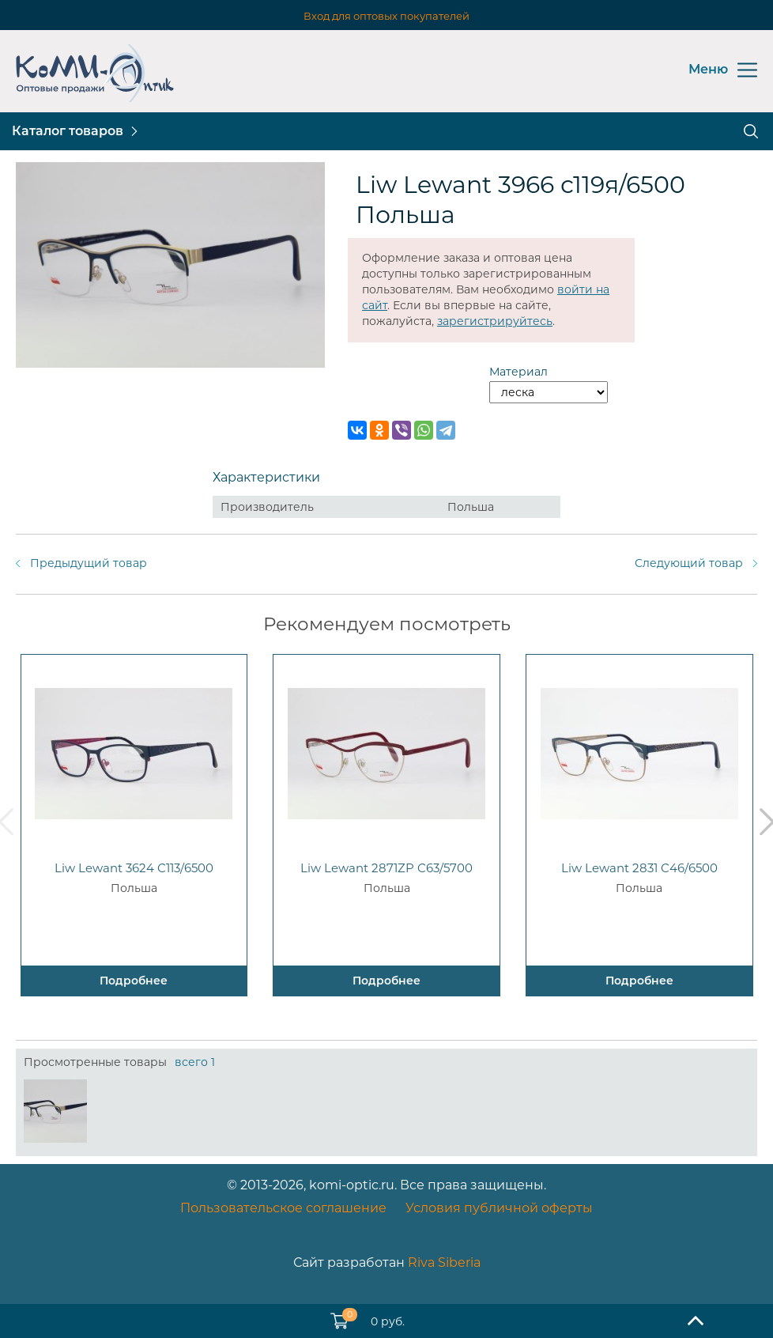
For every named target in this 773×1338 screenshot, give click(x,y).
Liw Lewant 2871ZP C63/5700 (386, 867)
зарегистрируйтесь (494, 321)
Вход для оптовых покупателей (386, 15)
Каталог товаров (67, 130)
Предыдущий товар (88, 563)
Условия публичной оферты (499, 1207)
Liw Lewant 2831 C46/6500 (639, 867)
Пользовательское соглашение (283, 1207)
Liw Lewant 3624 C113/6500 (134, 867)
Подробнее (134, 980)
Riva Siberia (444, 1262)
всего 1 (195, 1062)
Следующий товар (689, 563)
